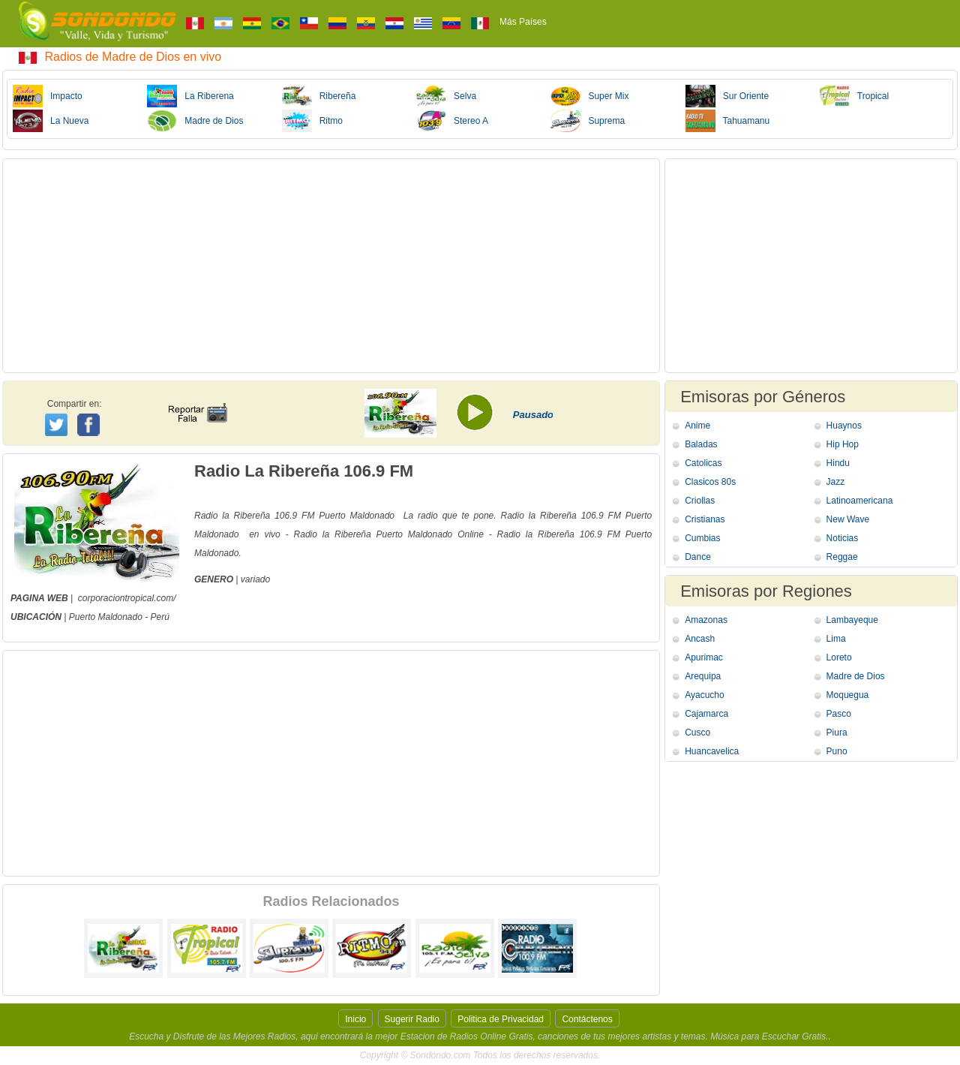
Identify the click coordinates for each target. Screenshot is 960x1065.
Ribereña (319, 96)
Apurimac (704, 657)
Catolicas (703, 463)
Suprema (587, 121)
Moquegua (847, 695)
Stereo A (452, 121)
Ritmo (312, 121)
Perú (160, 617)
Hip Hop (842, 444)
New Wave (848, 519)
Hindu (838, 463)
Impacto (47, 96)
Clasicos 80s (710, 482)
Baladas (701, 444)
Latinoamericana (859, 500)
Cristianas (704, 519)
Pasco (838, 713)
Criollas (700, 500)
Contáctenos (587, 1019)
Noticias (842, 538)
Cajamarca (706, 713)
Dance (698, 557)
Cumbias (702, 538)
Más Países (523, 22)
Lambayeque (852, 620)
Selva (446, 96)
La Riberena (190, 96)
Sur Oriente (727, 96)
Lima (836, 638)
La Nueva (50, 121)
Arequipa (703, 676)
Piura (837, 732)
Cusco (697, 732)
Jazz (835, 482)
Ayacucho (704, 695)
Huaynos (844, 425)
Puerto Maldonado (107, 617)
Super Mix (589, 96)
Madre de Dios (195, 121)
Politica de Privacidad (501, 1019)
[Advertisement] (331, 266)
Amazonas (706, 620)
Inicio (355, 1019)
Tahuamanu (728, 121)
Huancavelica (712, 751)
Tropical (854, 96)
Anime (697, 425)
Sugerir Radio (412, 1019)
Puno (837, 751)
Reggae (842, 557)
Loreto (839, 657)
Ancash (700, 638)
